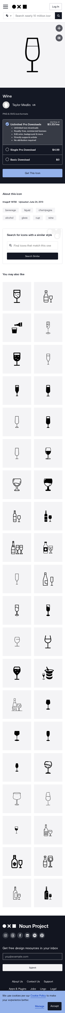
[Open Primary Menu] (5, 7)
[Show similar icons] (59, 37)
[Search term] (34, 15)
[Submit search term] (58, 15)
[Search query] (32, 245)
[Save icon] (59, 28)
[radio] (32, 132)
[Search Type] (8, 15)
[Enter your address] (32, 956)
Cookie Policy (38, 995)
